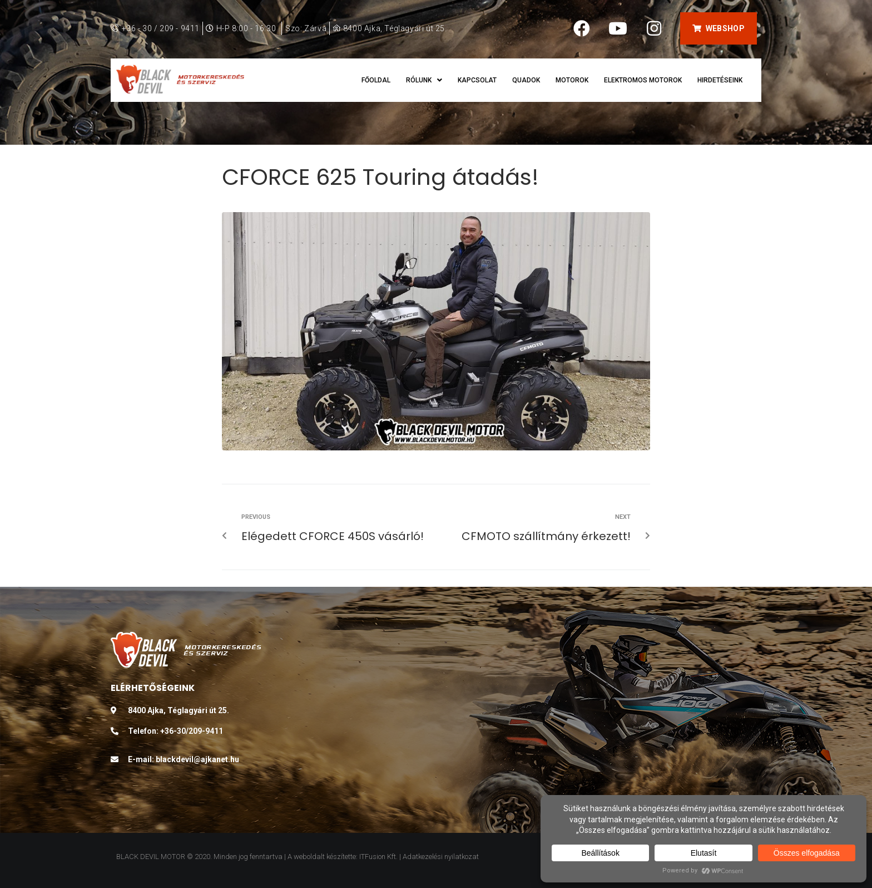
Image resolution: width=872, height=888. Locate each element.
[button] (718, 28)
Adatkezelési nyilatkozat (441, 856)
